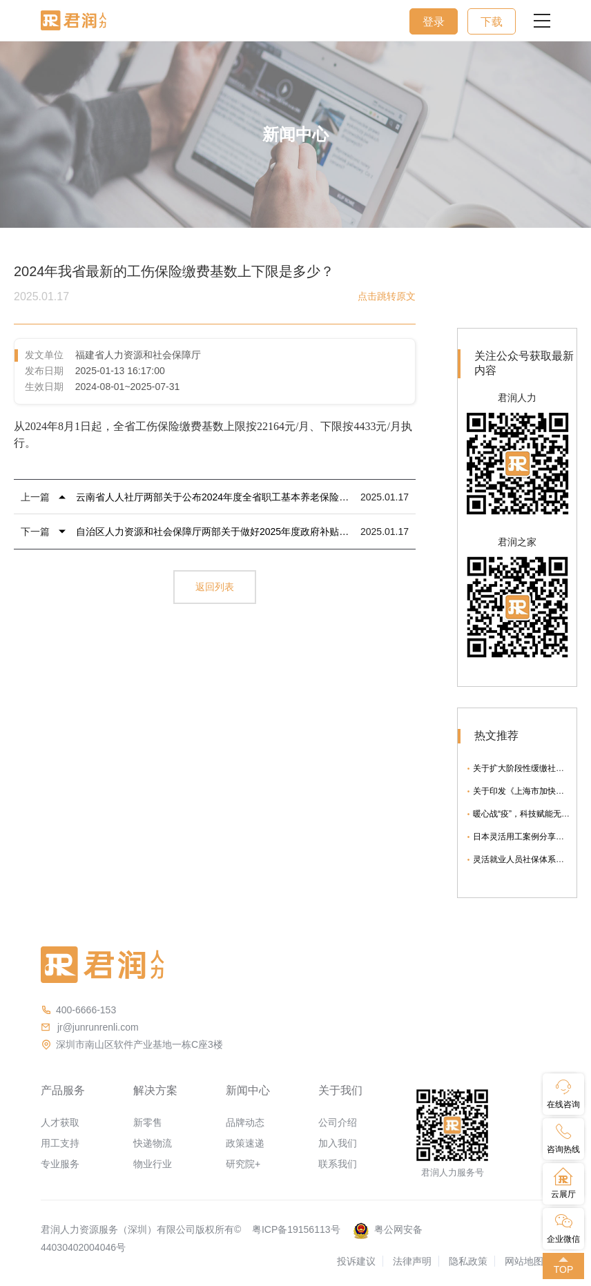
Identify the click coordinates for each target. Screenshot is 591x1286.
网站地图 (524, 1261)
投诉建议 (356, 1261)
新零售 (147, 1122)
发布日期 (44, 370)
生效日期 (44, 386)
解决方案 (155, 1090)
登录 (434, 22)
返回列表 (214, 586)
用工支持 (60, 1143)
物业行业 (152, 1163)
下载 (492, 22)
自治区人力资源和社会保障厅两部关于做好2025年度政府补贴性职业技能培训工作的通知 (214, 531)
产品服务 (63, 1090)
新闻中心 (248, 1090)
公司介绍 (337, 1122)
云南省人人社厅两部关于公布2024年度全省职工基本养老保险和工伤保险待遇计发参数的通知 (214, 497)
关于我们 (340, 1090)
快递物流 (152, 1143)
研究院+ (243, 1163)
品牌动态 (245, 1122)
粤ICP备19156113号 (296, 1229)
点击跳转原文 (387, 296)
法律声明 (412, 1261)
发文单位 (44, 354)
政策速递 (245, 1143)
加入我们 (337, 1143)
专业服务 (60, 1163)
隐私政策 (468, 1261)
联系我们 (337, 1163)
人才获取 (60, 1122)
